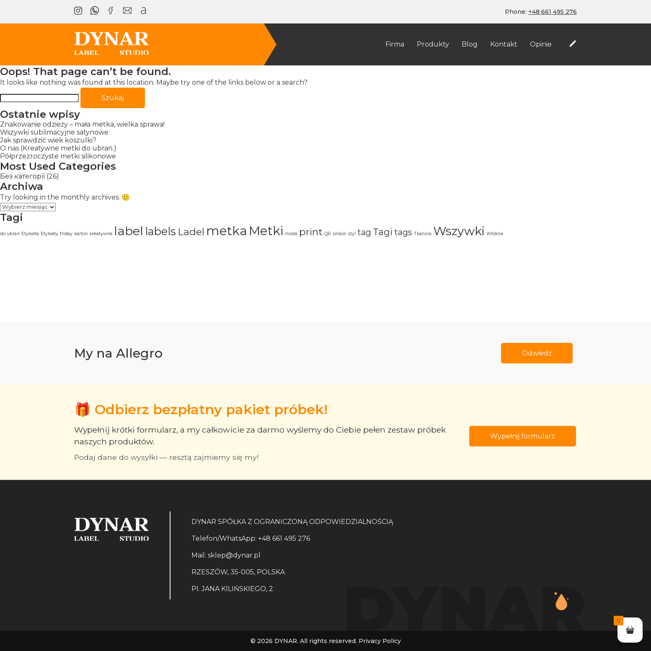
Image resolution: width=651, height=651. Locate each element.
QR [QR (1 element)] (327, 233)
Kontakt (503, 44)
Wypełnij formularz (522, 436)
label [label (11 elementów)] (128, 230)
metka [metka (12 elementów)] (226, 230)
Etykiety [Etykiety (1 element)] (49, 233)
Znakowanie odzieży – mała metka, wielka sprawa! (82, 124)
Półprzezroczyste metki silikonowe (58, 156)
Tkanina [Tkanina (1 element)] (422, 233)
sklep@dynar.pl (234, 555)
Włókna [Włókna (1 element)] (494, 233)
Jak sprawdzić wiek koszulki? (48, 140)
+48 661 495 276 (284, 538)
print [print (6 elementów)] (311, 232)
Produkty (433, 44)
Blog (470, 44)
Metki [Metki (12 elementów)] (266, 230)
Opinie (541, 44)
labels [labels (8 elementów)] (160, 231)
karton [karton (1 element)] (81, 233)
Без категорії (22, 176)
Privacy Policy (380, 641)
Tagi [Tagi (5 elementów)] (383, 231)
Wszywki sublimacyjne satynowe (54, 132)
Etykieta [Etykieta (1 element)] (30, 233)
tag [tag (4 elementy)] (364, 232)
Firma (394, 44)
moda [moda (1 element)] (291, 233)
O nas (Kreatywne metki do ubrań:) (58, 148)
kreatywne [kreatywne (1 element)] (101, 233)
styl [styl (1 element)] (352, 233)
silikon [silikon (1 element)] (339, 233)
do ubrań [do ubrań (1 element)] (10, 233)
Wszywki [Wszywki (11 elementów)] (459, 230)
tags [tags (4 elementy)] (403, 232)
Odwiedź (537, 353)
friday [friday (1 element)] (66, 233)
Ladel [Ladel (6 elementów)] (191, 232)
